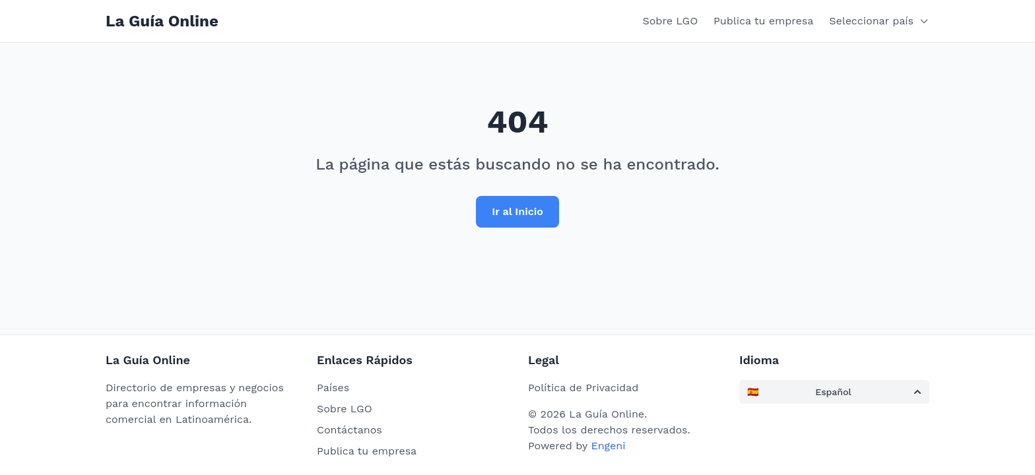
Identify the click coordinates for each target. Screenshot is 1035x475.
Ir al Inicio (517, 211)
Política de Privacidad (583, 387)
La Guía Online (162, 21)
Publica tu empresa (763, 21)
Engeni (608, 445)
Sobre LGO (670, 21)
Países (333, 387)
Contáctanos (349, 430)
